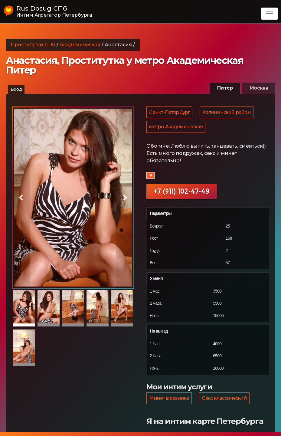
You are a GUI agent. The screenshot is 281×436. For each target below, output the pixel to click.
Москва (259, 88)
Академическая (80, 45)
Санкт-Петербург (169, 113)
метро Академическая (176, 129)
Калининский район (227, 113)
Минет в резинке (169, 401)
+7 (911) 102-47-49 (182, 193)
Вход (16, 89)
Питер (225, 88)
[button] (21, 197)
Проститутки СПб (33, 45)
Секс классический (225, 401)
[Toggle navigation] (269, 14)
